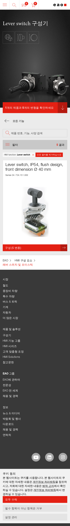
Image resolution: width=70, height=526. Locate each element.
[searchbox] (35, 133)
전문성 (7, 385)
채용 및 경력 (10, 395)
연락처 (7, 434)
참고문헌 (8, 362)
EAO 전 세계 (10, 390)
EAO (5, 260)
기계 (5, 306)
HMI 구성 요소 (23, 260)
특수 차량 (9, 296)
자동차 (7, 312)
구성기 (7, 335)
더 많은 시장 (10, 317)
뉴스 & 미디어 (11, 413)
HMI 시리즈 (10, 346)
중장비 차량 (10, 290)
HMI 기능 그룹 (11, 340)
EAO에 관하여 (11, 379)
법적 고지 (48, 485)
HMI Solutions (11, 356)
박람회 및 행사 (12, 418)
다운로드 (8, 423)
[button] (24, 5)
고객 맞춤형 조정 (13, 351)
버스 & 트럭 (10, 301)
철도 (5, 285)
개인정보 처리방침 (44, 481)
